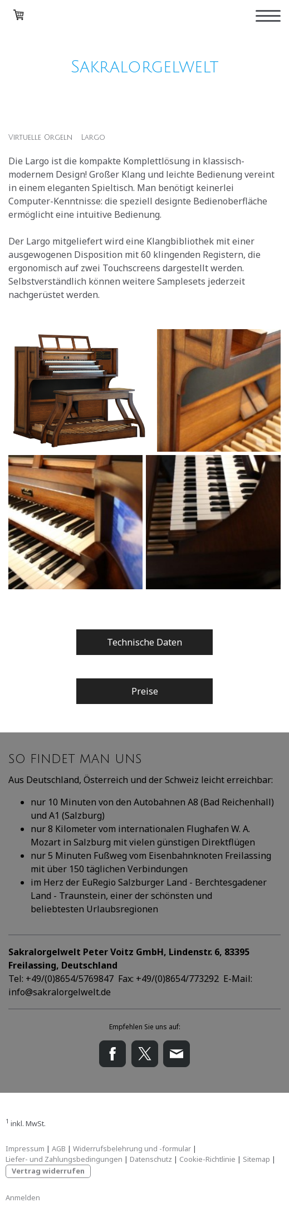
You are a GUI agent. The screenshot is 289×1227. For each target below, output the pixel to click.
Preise (144, 691)
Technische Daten (144, 642)
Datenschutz (151, 1159)
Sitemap (256, 1159)
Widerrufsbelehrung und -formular (132, 1148)
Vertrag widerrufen (48, 1171)
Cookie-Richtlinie (207, 1159)
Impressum (25, 1148)
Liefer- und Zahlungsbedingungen (64, 1159)
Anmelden (23, 1197)
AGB (59, 1148)
